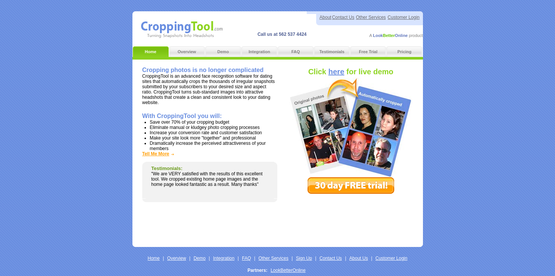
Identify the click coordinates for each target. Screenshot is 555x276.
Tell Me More (155, 153)
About (325, 17)
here (336, 71)
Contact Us (343, 17)
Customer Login (403, 17)
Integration (259, 51)
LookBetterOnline (288, 266)
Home (151, 51)
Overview (187, 51)
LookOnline (390, 35)
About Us (358, 254)
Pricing (404, 51)
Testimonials (331, 51)
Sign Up (304, 254)
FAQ (295, 51)
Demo (223, 51)
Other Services (371, 17)
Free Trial (368, 51)
